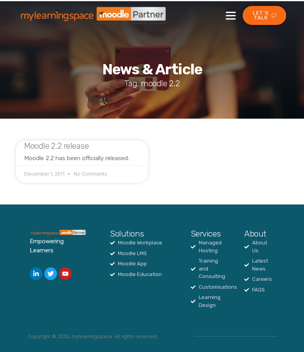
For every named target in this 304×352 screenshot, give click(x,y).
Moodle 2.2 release (56, 146)
